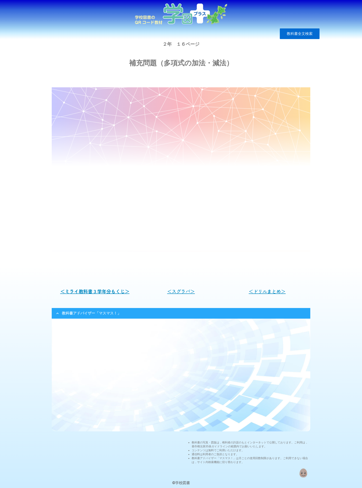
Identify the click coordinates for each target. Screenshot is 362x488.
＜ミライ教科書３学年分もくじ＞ (95, 291)
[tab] (181, 313)
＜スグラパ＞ (181, 291)
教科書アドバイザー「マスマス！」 (91, 313)
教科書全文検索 (300, 33)
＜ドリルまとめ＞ (267, 291)
